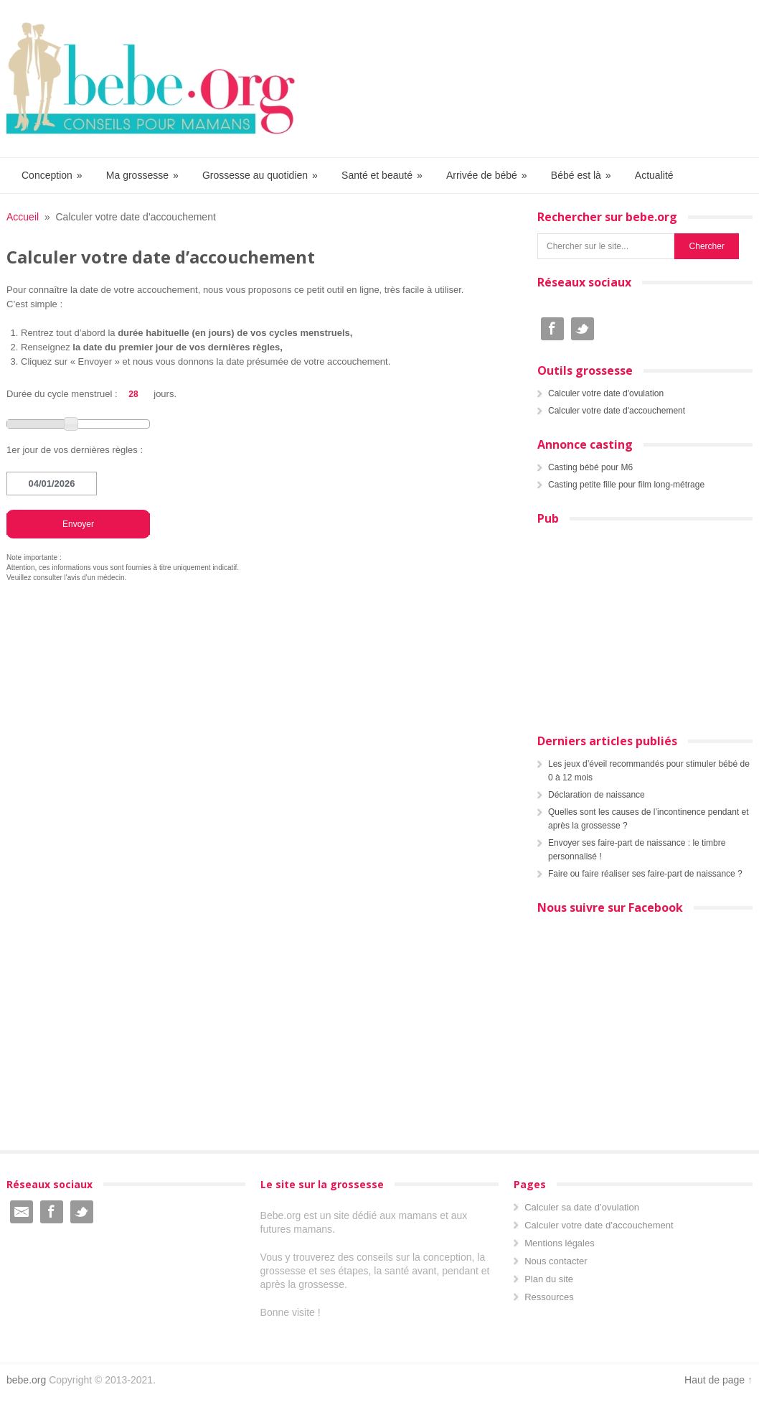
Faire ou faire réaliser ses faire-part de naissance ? (645, 874)
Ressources (549, 1297)
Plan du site (548, 1279)
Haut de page (714, 1380)
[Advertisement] (636, 624)
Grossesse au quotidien (260, 175)
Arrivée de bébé (487, 175)
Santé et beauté (382, 175)
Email (21, 1211)
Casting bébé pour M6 (590, 467)
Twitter (582, 328)
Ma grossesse (143, 175)
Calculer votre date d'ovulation (606, 393)
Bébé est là (582, 175)
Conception (53, 175)
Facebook (552, 328)
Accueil (22, 217)
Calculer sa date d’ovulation (581, 1207)
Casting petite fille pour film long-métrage (626, 485)
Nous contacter (555, 1261)
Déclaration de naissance (596, 795)
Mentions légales (559, 1243)
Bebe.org (157, 79)
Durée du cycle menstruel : (62, 393)
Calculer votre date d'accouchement (616, 411)
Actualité (654, 175)
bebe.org (26, 1380)
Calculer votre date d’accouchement (598, 1225)
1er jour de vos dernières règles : (74, 449)
